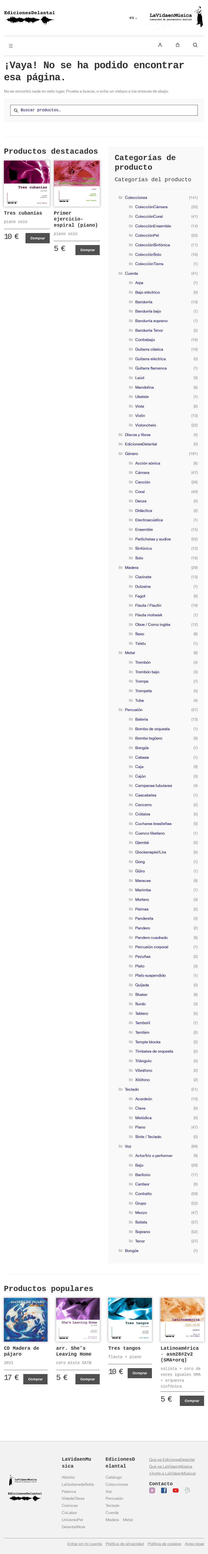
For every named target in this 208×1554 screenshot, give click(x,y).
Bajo (139, 1165)
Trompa (141, 681)
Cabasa (142, 757)
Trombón (143, 662)
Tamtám (142, 1032)
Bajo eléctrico (147, 292)
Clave (140, 1108)
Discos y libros (137, 434)
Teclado (132, 1089)
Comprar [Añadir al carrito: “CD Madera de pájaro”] (35, 1379)
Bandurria (143, 302)
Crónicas (70, 1505)
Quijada (142, 985)
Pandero (142, 928)
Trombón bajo (147, 672)
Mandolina (144, 387)
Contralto (143, 1193)
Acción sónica (147, 463)
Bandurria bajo (148, 311)
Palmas (141, 909)
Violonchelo (145, 425)
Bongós (142, 747)
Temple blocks (147, 1042)
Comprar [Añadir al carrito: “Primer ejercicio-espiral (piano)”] (87, 250)
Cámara (142, 472)
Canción (142, 482)
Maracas (143, 880)
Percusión (134, 709)
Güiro (140, 871)
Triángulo (143, 1061)
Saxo (139, 634)
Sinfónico (143, 548)
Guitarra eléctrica (150, 359)
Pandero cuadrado (151, 937)
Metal (130, 652)
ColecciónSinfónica (152, 245)
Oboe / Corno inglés (152, 624)
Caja (139, 766)
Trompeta (143, 690)
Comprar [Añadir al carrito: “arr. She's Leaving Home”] (87, 1379)
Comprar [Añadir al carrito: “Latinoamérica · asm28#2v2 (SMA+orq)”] (192, 1401)
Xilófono (142, 1079)
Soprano (142, 1231)
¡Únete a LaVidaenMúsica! (172, 1473)
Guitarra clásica (149, 349)
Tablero (141, 1013)
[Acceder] (160, 45)
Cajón (140, 776)
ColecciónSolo (148, 254)
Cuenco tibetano (150, 833)
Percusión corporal (151, 947)
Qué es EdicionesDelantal (172, 1459)
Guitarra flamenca (151, 368)
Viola (139, 406)
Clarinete (143, 577)
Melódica (143, 1117)
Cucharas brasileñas (153, 823)
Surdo (140, 1004)
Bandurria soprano (151, 320)
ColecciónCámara (151, 207)
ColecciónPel (147, 235)
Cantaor (142, 1184)
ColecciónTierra (149, 263)
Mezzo (141, 1212)
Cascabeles (145, 795)
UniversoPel (72, 1519)
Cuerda (131, 273)
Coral (140, 491)
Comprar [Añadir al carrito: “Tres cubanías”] (37, 238)
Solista (141, 1222)
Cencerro (143, 804)
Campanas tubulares (153, 785)
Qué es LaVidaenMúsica (170, 1466)
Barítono (142, 1174)
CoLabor (69, 1512)
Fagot (140, 596)
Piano (140, 1127)
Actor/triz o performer (153, 1155)
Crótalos (142, 814)
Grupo (140, 1203)
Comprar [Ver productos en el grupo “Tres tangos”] (140, 1373)
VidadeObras (73, 1498)
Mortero (142, 899)
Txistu (140, 643)
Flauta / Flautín (148, 605)
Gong (140, 861)
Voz (128, 1146)
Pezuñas (142, 956)
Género (131, 453)
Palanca (69, 1491)
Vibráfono (143, 1070)
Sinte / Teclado (148, 1136)
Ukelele (142, 396)
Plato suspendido (150, 975)
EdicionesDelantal (141, 444)
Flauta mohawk (148, 615)
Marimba (143, 890)
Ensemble (144, 529)
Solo (139, 558)
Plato (139, 966)
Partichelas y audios (153, 539)
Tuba (139, 700)
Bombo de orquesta (152, 729)
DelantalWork (73, 1527)
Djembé (142, 842)
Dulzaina (143, 586)
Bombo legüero (148, 738)
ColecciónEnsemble (153, 226)
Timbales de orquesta (154, 1051)
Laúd (139, 377)
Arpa (139, 282)
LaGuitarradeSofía (78, 1484)
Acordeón (143, 1099)
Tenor (140, 1241)
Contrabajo (145, 339)
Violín (140, 415)
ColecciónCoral (149, 216)
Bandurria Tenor (149, 330)
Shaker (141, 994)
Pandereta (144, 918)
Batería (141, 719)
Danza (141, 501)
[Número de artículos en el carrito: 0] (178, 45)
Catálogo (114, 1477)
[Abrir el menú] (11, 46)
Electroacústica (149, 520)
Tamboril (142, 1022)
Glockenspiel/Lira (150, 852)
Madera (131, 567)
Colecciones (136, 197)
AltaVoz (68, 1477)
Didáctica (143, 510)
